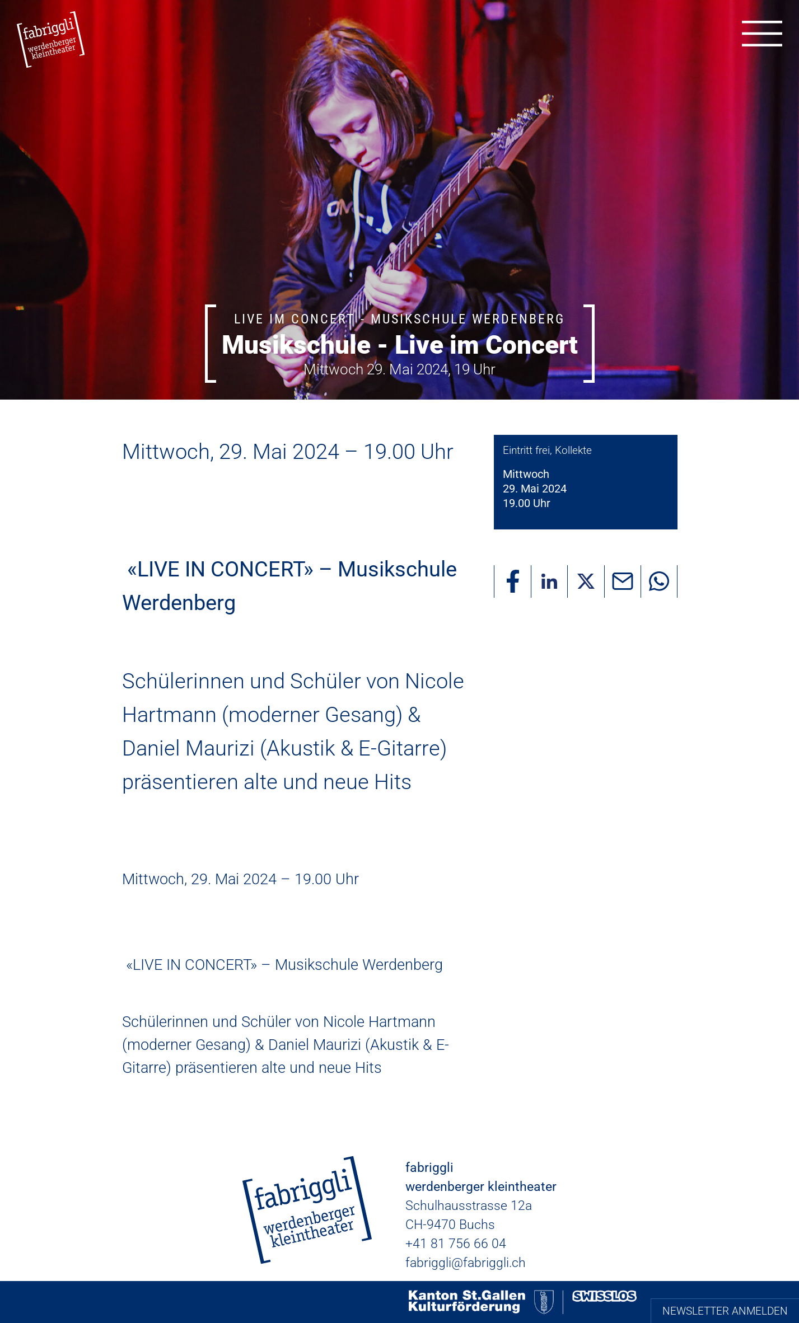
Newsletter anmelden (725, 1311)
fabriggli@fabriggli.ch (465, 1262)
